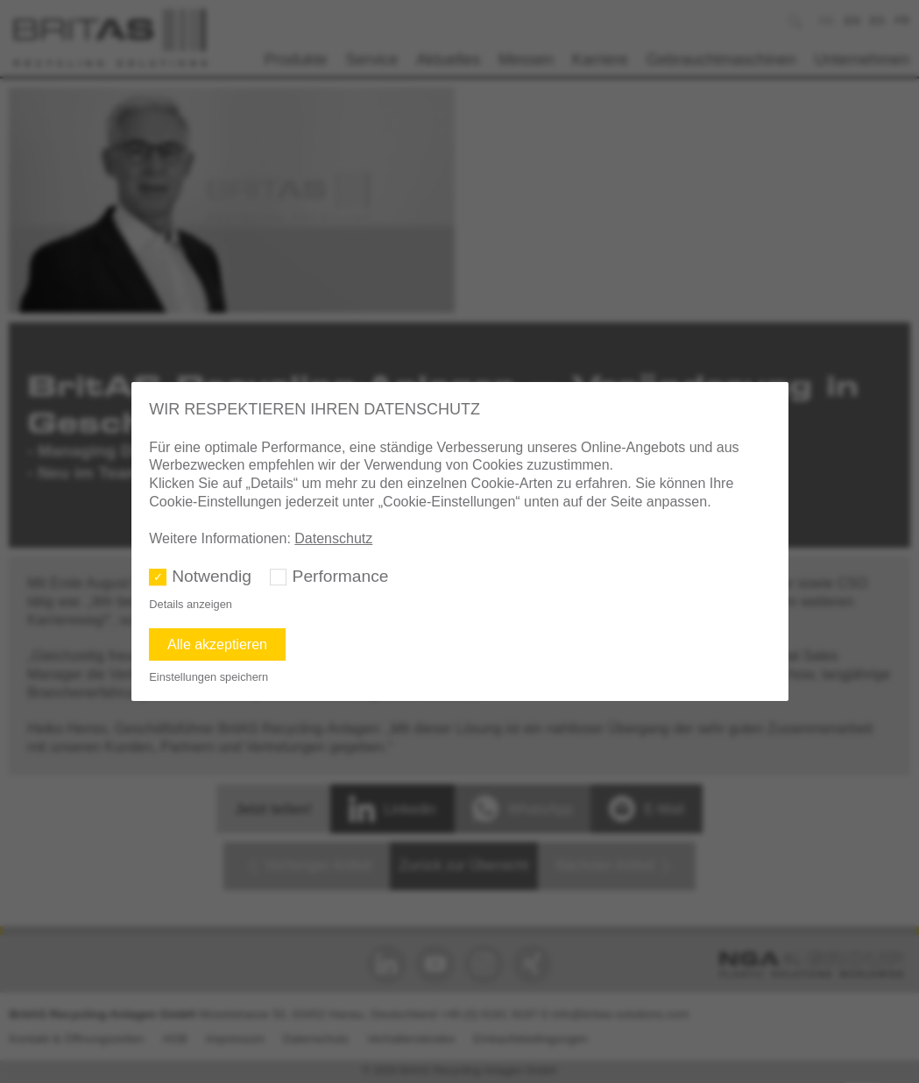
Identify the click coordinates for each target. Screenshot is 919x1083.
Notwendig (211, 576)
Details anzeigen (190, 604)
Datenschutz (333, 538)
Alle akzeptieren (217, 644)
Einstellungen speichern (208, 676)
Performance (341, 576)
